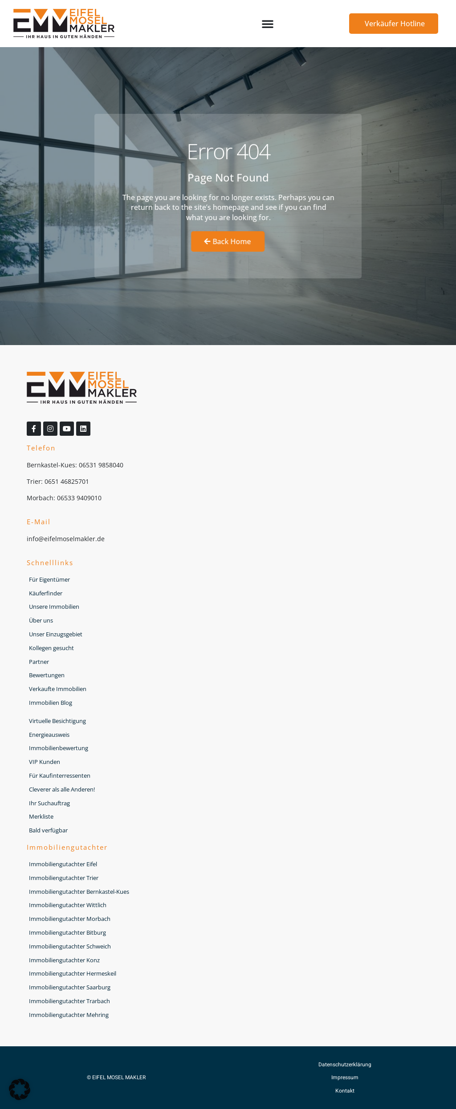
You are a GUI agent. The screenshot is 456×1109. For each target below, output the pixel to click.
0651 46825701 (67, 481)
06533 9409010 (79, 498)
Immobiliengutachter (67, 847)
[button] (267, 23)
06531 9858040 (101, 465)
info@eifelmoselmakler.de (66, 538)
